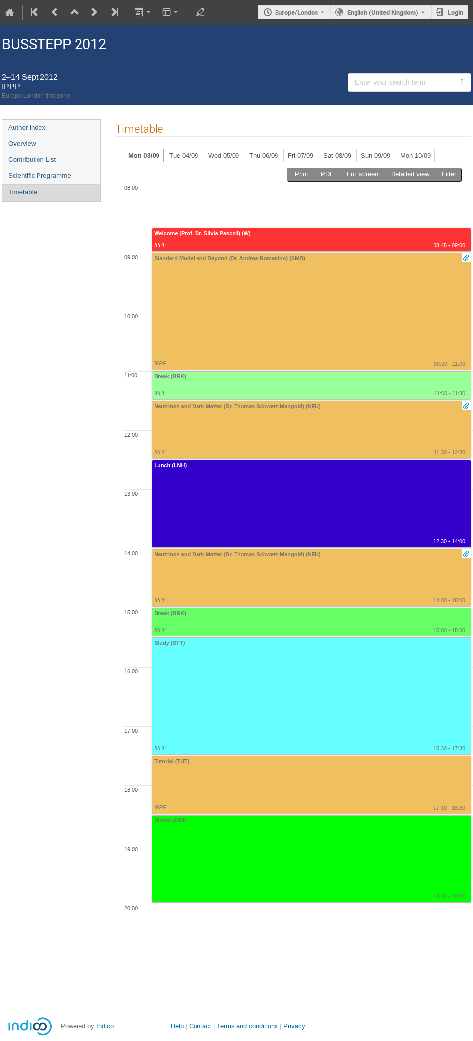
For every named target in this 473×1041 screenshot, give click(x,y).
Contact (200, 1026)
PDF (327, 174)
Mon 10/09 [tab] (415, 155)
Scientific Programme (39, 175)
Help (177, 1026)
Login (455, 12)
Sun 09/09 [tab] (375, 155)
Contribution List (32, 159)
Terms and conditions (247, 1026)
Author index (26, 127)
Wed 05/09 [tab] (223, 155)
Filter (449, 174)
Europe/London (296, 12)
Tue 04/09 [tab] (183, 155)
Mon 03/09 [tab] (143, 155)
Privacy (294, 1026)
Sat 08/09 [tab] (337, 155)
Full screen (362, 174)
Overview (22, 143)
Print (301, 174)
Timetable (22, 192)
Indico (105, 1026)
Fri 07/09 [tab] (300, 155)
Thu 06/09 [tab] (263, 155)
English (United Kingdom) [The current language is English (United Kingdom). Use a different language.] (382, 12)
